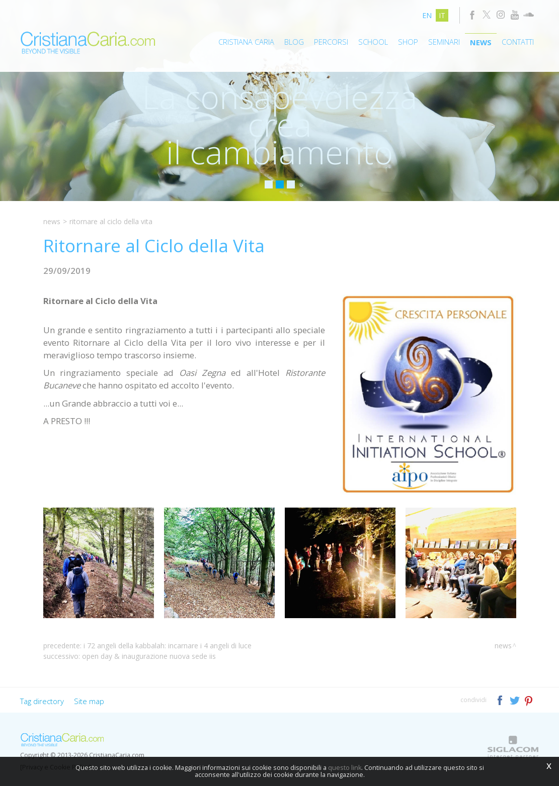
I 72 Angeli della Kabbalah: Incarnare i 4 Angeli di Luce (168, 645)
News (481, 42)
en (427, 15)
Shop (408, 42)
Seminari (444, 42)
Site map (89, 701)
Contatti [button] (518, 42)
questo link (344, 767)
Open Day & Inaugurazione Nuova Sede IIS (149, 656)
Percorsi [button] (331, 42)
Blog (294, 42)
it (442, 15)
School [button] (373, 42)
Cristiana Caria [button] (246, 42)
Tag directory (42, 701)
